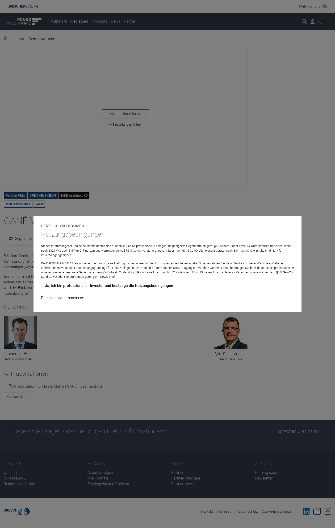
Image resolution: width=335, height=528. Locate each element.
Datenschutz (51, 298)
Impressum (75, 298)
